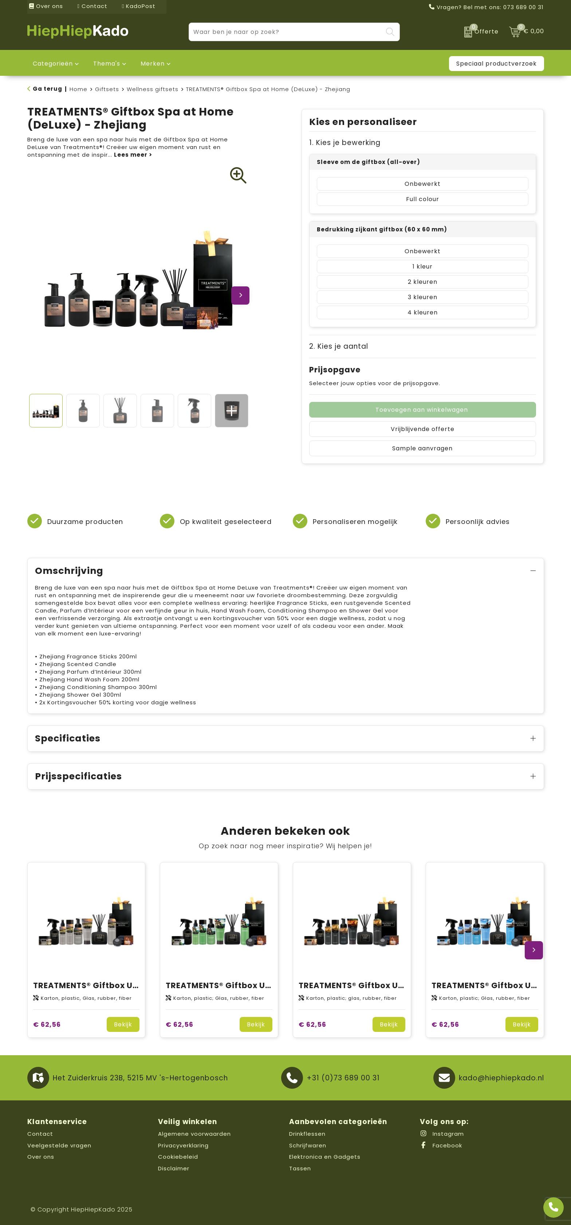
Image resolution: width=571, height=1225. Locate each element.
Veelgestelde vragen (59, 1145)
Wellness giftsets (152, 89)
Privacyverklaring (183, 1145)
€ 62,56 (47, 1024)
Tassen (300, 1168)
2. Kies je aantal (338, 346)
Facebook (441, 1145)
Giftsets (107, 89)
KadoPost (138, 6)
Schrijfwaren (307, 1145)
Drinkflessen (307, 1134)
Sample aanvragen (422, 448)
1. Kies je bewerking (345, 142)
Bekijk (123, 1024)
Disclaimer (173, 1168)
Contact (92, 6)
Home (78, 89)
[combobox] (286, 31)
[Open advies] (553, 1207)
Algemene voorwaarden (194, 1134)
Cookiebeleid (178, 1157)
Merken (153, 63)
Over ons (46, 6)
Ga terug (47, 89)
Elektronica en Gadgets (325, 1157)
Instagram (442, 1134)
